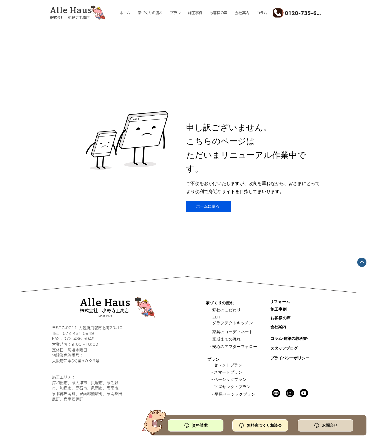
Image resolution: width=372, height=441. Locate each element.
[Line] (276, 393)
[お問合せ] (325, 425)
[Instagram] (290, 393)
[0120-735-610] (303, 13)
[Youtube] (304, 393)
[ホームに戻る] (208, 206)
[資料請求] (195, 425)
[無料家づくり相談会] (260, 425)
